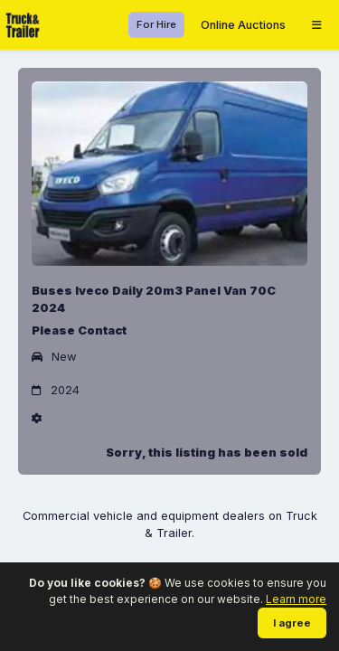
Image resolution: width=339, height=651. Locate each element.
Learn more (296, 599)
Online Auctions (243, 25)
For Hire (156, 24)
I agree (292, 623)
